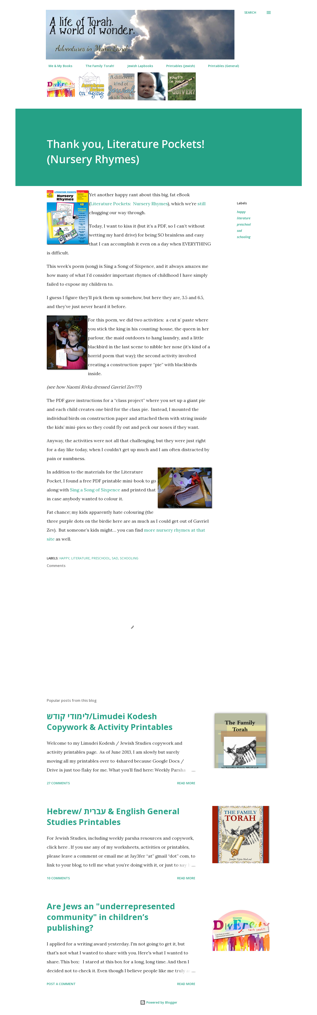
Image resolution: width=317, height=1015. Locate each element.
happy (241, 212)
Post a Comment (61, 984)
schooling (243, 237)
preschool (244, 224)
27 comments (58, 783)
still (202, 203)
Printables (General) (220, 66)
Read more (186, 783)
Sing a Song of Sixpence (95, 490)
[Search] (250, 12)
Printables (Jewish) (178, 66)
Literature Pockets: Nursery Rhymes (129, 203)
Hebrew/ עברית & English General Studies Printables (113, 816)
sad (239, 230)
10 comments (58, 878)
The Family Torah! (97, 66)
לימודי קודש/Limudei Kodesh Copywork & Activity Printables (109, 721)
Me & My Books (58, 66)
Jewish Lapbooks (137, 66)
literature (243, 218)
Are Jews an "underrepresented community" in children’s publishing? (111, 917)
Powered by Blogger (158, 1002)
